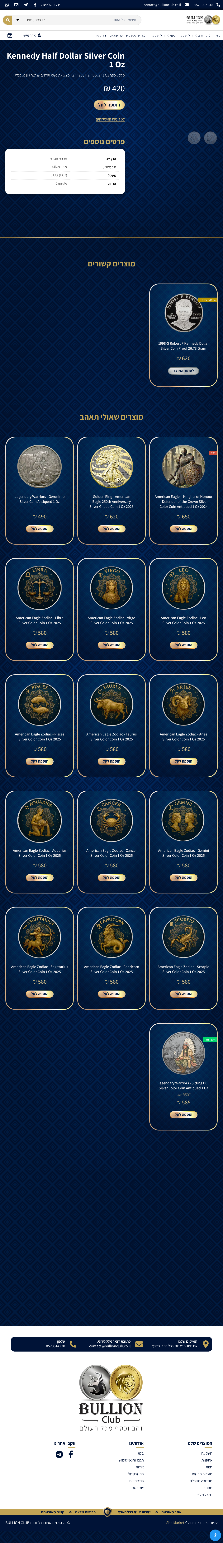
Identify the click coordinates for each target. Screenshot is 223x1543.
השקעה (206, 1465)
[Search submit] (7, 20)
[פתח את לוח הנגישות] (215, 1535)
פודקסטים (116, 35)
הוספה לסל (109, 105)
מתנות (207, 1499)
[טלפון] (73, 1356)
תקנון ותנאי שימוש (131, 1472)
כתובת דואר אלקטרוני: (114, 1353)
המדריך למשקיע (136, 35)
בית (218, 35)
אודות (140, 1479)
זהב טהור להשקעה (191, 35)
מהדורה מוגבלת (201, 1493)
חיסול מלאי (204, 1506)
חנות (209, 35)
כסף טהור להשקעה (163, 35)
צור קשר (101, 35)
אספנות (207, 1472)
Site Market (175, 1534)
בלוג (141, 1465)
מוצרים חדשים (202, 1486)
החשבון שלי (135, 1486)
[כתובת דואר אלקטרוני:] (139, 1356)
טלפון (61, 1353)
